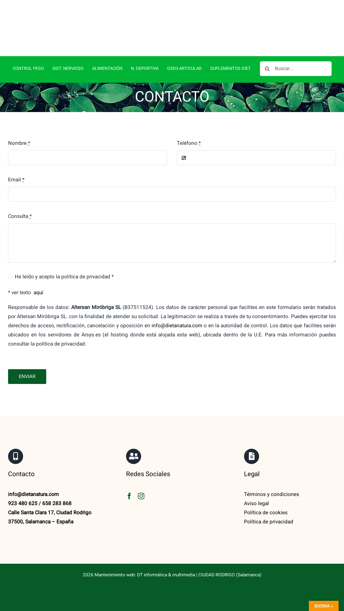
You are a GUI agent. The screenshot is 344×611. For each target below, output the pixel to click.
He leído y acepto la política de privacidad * (64, 277)
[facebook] (129, 496)
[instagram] (141, 496)
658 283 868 (56, 503)
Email (16, 180)
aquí (38, 292)
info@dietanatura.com (177, 325)
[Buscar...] (296, 68)
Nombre (19, 143)
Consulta (20, 216)
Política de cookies (266, 512)
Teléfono (189, 143)
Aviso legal (256, 503)
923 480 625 (22, 503)
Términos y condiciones (271, 494)
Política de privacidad (268, 522)
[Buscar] (267, 68)
